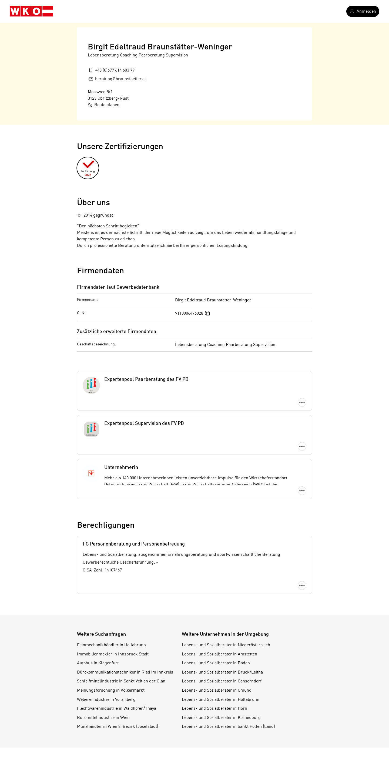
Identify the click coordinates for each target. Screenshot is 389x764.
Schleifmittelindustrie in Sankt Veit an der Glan (121, 681)
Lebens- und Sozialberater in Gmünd (216, 690)
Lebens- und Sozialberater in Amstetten (219, 654)
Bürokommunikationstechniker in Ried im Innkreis (125, 672)
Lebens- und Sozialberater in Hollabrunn (220, 700)
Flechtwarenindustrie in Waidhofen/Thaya (116, 708)
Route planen (103, 104)
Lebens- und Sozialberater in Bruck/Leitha (222, 672)
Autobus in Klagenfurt (98, 663)
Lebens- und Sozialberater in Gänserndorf (221, 681)
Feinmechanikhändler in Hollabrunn (111, 645)
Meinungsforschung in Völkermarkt (111, 690)
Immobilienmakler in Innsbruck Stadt (113, 654)
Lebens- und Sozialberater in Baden (216, 663)
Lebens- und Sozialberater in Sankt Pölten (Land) (228, 727)
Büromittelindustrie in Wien (103, 718)
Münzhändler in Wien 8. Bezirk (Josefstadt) (117, 727)
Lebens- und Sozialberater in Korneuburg (221, 718)
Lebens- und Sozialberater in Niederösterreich (226, 645)
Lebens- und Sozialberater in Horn (214, 708)
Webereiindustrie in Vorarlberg (106, 700)
